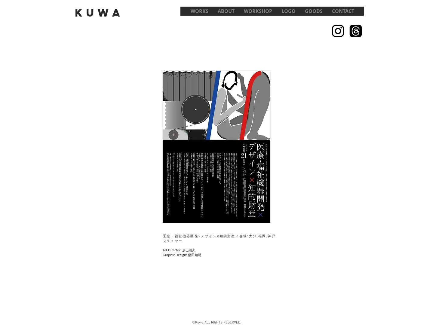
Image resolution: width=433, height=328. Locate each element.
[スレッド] (356, 31)
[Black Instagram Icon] (338, 31)
